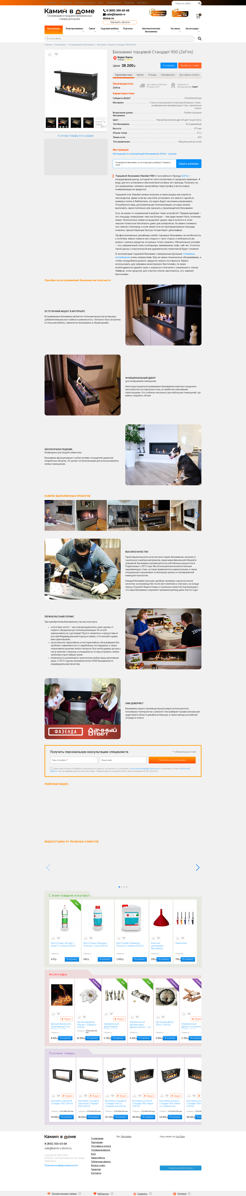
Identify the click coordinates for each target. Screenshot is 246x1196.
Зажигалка (185, 946)
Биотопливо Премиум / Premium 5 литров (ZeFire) (131, 946)
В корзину (162, 66)
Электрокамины (74, 28)
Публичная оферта (101, 1162)
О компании (51, 2)
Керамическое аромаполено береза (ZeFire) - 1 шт (140, 1025)
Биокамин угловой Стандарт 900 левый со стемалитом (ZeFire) (170, 1104)
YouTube (180, 1137)
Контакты (142, 2)
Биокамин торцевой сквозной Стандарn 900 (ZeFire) (89, 1104)
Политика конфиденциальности (61, 1166)
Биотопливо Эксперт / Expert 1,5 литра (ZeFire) (65, 946)
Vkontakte (126, 1137)
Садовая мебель (110, 28)
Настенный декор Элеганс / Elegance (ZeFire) (88, 1025)
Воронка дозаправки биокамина (161, 946)
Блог (101, 2)
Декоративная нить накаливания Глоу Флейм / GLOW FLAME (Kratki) (62, 1026)
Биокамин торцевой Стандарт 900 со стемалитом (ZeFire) (116, 1104)
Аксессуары (192, 28)
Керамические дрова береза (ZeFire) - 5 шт (115, 1026)
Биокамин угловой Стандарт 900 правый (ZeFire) (198, 1104)
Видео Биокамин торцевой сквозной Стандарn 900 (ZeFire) (95, 1096)
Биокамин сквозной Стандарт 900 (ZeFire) (62, 1104)
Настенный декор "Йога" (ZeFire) (166, 1025)
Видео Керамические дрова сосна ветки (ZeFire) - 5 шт (197, 1019)
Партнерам (66, 2)
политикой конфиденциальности (145, 769)
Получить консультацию (172, 760)
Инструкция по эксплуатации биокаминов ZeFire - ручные (145, 154)
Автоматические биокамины (151, 30)
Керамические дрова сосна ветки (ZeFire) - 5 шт (192, 1026)
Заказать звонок (120, 22)
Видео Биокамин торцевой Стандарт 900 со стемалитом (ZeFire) (122, 1096)
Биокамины (53, 28)
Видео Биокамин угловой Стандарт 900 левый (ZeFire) (149, 1096)
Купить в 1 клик (187, 66)
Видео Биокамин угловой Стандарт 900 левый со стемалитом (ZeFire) (176, 1096)
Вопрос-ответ (98, 1166)
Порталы (128, 28)
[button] (198, 516)
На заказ (175, 28)
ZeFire (185, 176)
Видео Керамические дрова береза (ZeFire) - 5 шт (119, 1019)
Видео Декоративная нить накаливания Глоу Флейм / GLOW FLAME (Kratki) (66, 1019)
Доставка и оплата (85, 2)
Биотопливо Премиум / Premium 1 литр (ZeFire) (97, 946)
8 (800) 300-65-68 (116, 10)
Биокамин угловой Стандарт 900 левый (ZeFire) (143, 1104)
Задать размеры (189, 164)
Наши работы (114, 2)
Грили (92, 28)
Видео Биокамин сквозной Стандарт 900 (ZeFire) (68, 1096)
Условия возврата (100, 1150)
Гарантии (129, 2)
